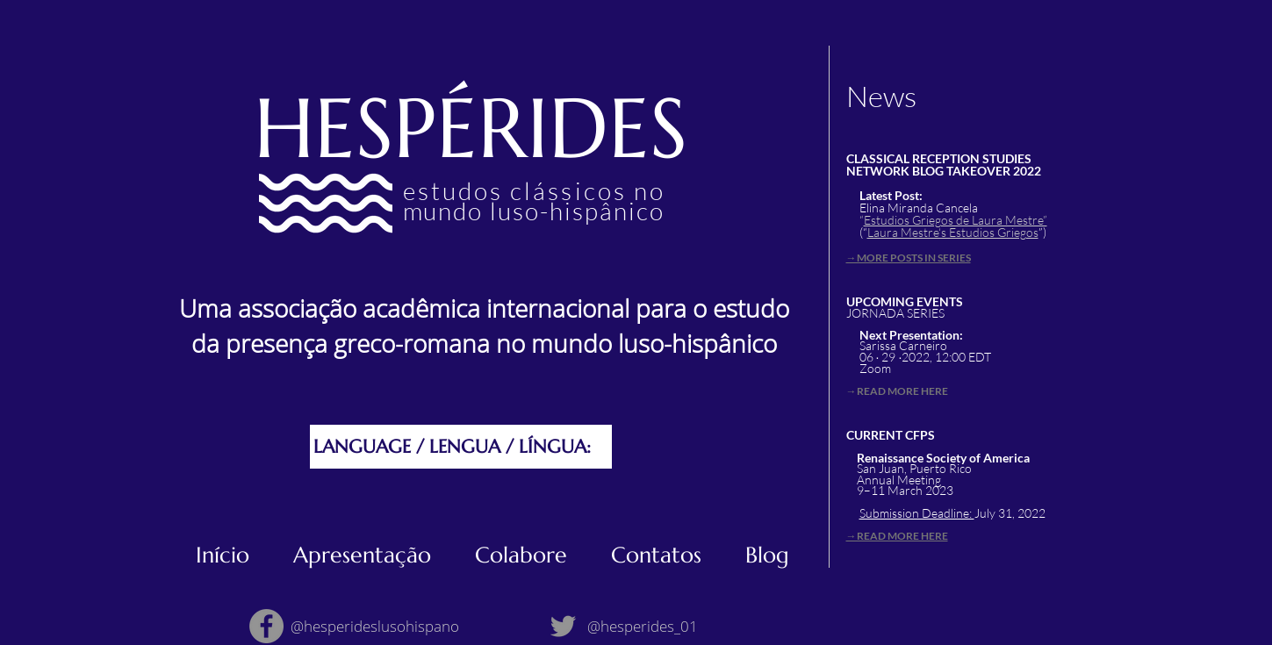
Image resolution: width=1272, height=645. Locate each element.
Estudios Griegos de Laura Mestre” (955, 219)
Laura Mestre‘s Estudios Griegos (952, 232)
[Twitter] (563, 626)
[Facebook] (266, 626)
